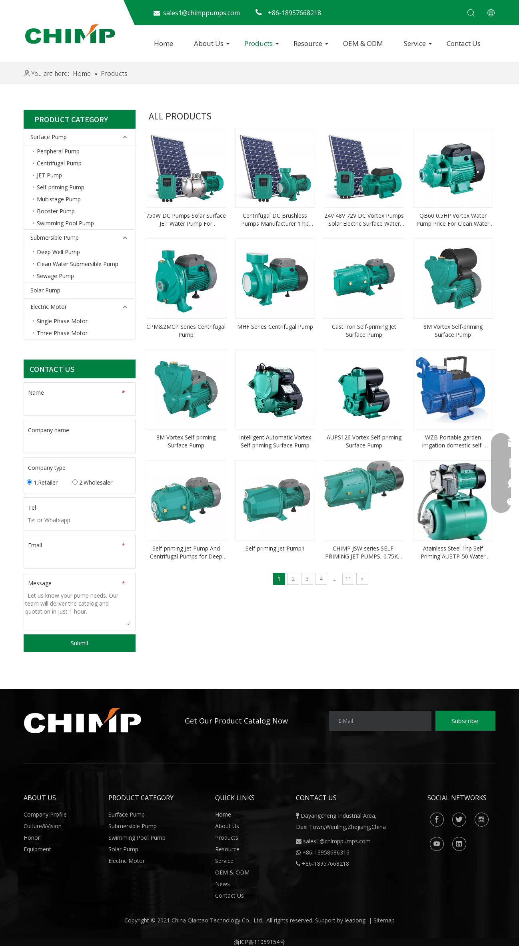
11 (348, 578)
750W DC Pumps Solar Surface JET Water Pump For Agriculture (186, 220)
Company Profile (45, 814)
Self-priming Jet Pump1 (275, 548)
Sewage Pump (55, 276)
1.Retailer (42, 482)
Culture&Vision (43, 826)
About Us (209, 43)
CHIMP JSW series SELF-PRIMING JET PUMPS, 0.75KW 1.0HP (364, 552)
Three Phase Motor (62, 333)
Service (415, 43)
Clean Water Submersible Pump (77, 264)
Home (163, 43)
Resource (307, 43)
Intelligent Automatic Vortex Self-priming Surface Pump (275, 441)
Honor (32, 837)
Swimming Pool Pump (65, 223)
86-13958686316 (327, 852)
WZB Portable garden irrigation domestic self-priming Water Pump (452, 441)
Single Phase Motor (62, 321)
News (222, 884)
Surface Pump (48, 137)
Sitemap (384, 920)
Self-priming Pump (60, 187)
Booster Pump (56, 211)
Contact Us (464, 43)
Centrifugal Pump (59, 163)
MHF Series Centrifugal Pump (275, 326)
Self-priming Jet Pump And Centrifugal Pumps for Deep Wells (186, 552)
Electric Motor (48, 306)
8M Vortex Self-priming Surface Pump (453, 330)
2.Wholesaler (92, 482)
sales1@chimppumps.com (337, 841)
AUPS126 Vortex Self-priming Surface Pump (364, 441)
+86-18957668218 (322, 863)
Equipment (37, 849)
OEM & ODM (363, 43)
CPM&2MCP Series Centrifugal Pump (186, 330)
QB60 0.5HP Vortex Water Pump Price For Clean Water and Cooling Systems (452, 220)
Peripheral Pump (58, 151)
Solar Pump (45, 290)
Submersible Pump (54, 237)
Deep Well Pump (58, 252)
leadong (355, 920)
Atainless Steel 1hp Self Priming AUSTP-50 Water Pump (453, 552)
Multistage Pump (59, 199)
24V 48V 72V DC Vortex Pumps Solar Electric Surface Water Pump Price (364, 220)
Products (258, 43)
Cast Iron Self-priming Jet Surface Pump (364, 330)
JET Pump (49, 175)
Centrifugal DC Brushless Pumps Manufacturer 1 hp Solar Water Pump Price (275, 220)
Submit (80, 643)
